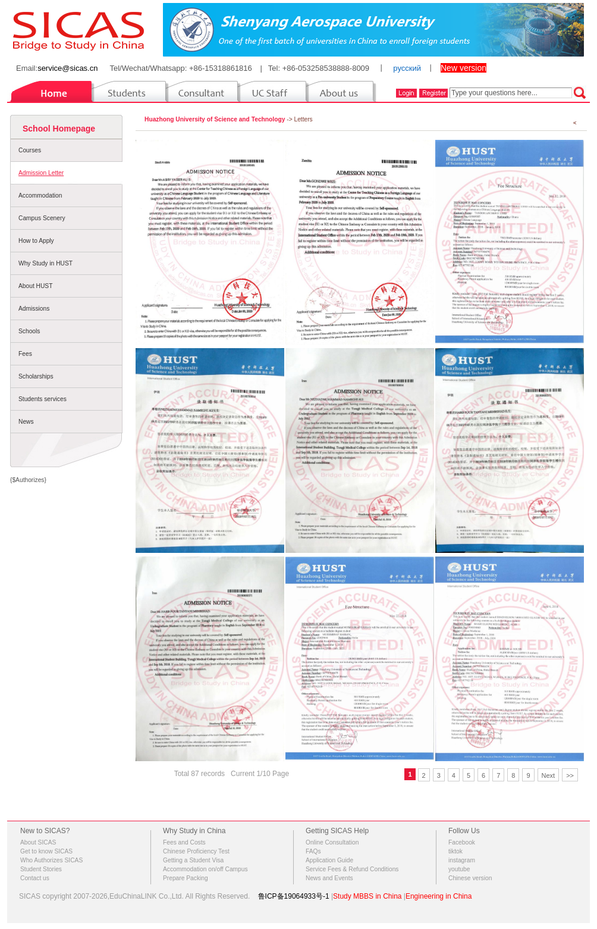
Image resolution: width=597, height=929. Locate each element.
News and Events (329, 878)
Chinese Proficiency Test (196, 851)
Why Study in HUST (45, 263)
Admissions (33, 308)
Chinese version (470, 878)
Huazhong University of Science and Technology (214, 119)
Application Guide (329, 860)
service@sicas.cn (67, 68)
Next (548, 775)
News (26, 421)
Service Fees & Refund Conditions (352, 869)
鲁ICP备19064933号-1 (293, 896)
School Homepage (59, 128)
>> (570, 775)
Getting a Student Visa (193, 860)
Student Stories (41, 869)
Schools (29, 331)
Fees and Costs (184, 842)
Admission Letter (41, 173)
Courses (29, 150)
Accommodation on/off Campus (205, 869)
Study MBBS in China (367, 896)
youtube (459, 869)
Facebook (461, 842)
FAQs (313, 851)
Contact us (34, 878)
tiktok (455, 851)
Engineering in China (439, 896)
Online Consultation (332, 842)
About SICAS (38, 842)
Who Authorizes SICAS (51, 860)
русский (407, 68)
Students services (42, 399)
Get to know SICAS (46, 851)
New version (463, 68)
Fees (25, 354)
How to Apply (36, 240)
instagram (461, 860)
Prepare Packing (185, 878)
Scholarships (36, 376)
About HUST (35, 286)
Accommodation (40, 195)
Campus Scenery (41, 218)
